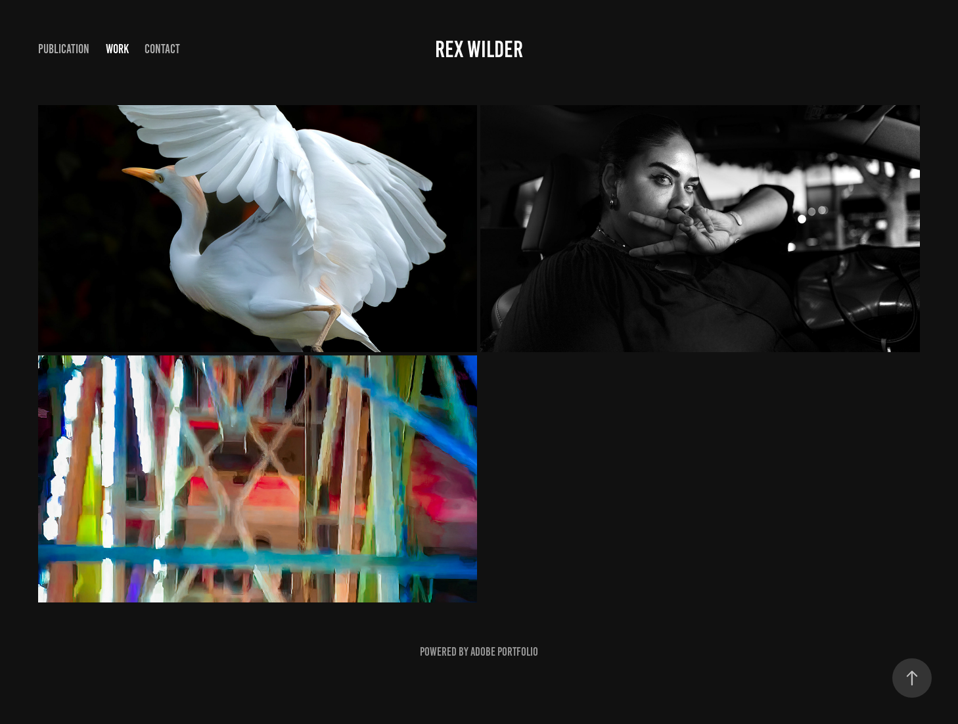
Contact (162, 49)
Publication (63, 49)
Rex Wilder (479, 49)
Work (117, 49)
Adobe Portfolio (504, 651)
